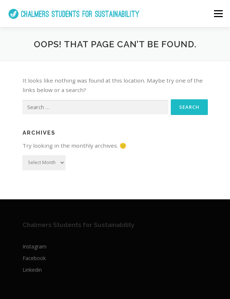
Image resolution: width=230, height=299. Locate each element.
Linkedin (32, 269)
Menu (218, 14)
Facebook (34, 258)
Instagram (35, 246)
